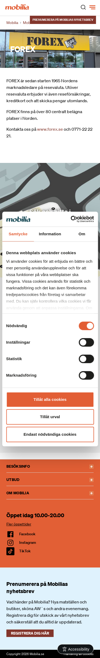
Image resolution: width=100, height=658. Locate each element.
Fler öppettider (18, 524)
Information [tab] (50, 234)
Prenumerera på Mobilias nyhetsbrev (63, 20)
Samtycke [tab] (18, 234)
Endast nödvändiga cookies (49, 434)
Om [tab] (82, 234)
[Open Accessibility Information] (75, 649)
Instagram (27, 542)
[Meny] (93, 7)
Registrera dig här (30, 633)
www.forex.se (50, 129)
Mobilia (12, 22)
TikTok (25, 551)
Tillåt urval (50, 416)
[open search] (83, 7)
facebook (27, 534)
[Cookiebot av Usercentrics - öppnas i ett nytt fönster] (71, 219)
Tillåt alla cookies (50, 399)
